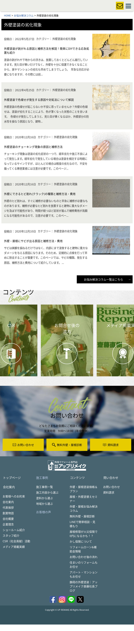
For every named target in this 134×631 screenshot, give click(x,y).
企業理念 (8, 531)
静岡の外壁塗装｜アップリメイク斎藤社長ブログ (84, 592)
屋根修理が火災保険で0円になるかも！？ (84, 540)
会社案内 (8, 508)
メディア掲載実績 (14, 553)
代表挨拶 (8, 514)
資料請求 (108, 499)
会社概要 (8, 525)
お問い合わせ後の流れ (84, 563)
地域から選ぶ (44, 510)
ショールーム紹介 (14, 536)
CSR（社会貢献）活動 (16, 548)
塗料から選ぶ (44, 504)
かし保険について (81, 548)
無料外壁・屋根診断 (82, 523)
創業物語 (8, 520)
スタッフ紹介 (11, 542)
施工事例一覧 (44, 493)
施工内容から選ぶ (47, 499)
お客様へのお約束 (14, 503)
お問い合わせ (111, 493)
